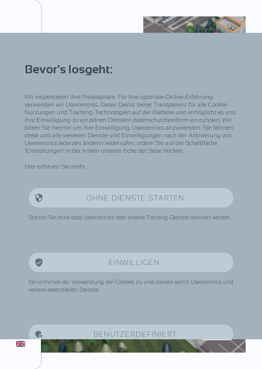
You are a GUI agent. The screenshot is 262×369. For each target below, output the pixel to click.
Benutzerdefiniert (135, 334)
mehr (78, 166)
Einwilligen (135, 262)
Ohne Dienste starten (135, 198)
